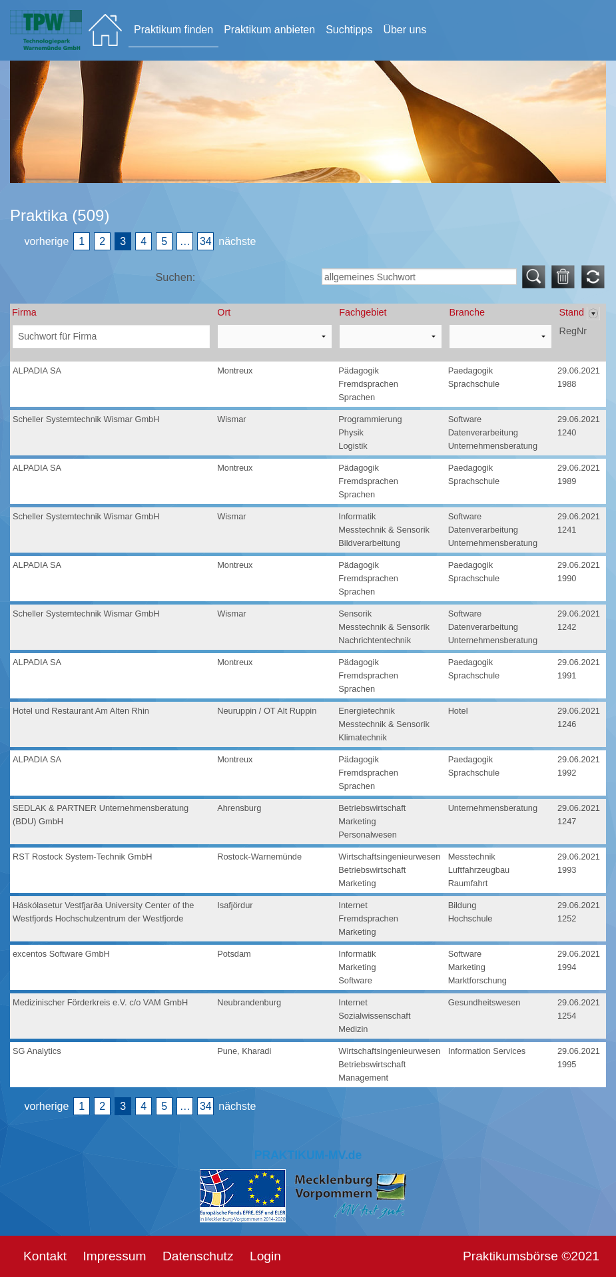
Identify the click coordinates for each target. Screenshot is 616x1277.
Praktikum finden (173, 29)
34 (206, 241)
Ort (223, 312)
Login (265, 1256)
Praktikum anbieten (269, 29)
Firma (24, 312)
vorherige (47, 241)
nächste (237, 241)
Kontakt (45, 1256)
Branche (467, 312)
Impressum (115, 1256)
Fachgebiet (362, 312)
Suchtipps (349, 29)
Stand (573, 312)
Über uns (404, 29)
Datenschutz (198, 1256)
